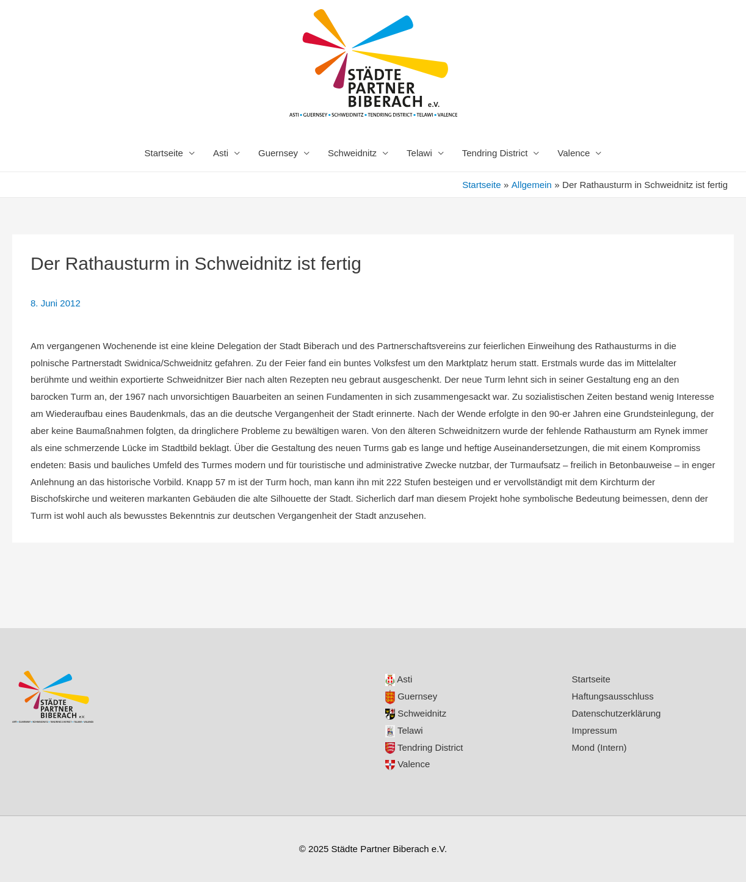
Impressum (594, 730)
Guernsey (278, 153)
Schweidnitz (352, 153)
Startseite (164, 153)
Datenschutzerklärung (616, 713)
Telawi (419, 153)
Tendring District (495, 153)
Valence (573, 153)
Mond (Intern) (599, 747)
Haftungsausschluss (613, 696)
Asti (220, 153)
